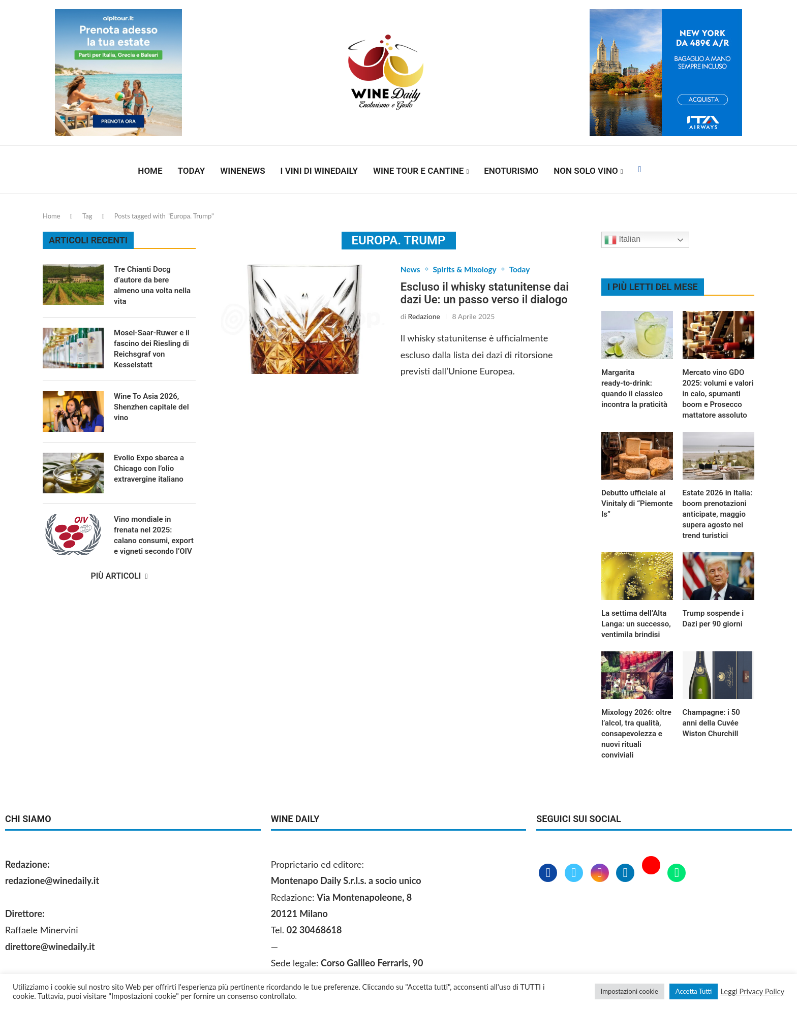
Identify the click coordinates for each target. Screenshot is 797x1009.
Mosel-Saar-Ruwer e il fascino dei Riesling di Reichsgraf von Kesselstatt (152, 348)
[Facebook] (639, 171)
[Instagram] (601, 873)
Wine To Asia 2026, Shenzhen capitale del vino (151, 407)
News (411, 269)
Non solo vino (586, 171)
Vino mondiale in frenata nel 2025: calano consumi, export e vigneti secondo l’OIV (154, 535)
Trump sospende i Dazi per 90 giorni (713, 618)
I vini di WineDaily (319, 171)
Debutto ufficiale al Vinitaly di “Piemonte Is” (637, 503)
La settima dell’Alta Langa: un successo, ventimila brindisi (636, 624)
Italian (622, 240)
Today (191, 171)
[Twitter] (575, 873)
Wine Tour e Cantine (418, 171)
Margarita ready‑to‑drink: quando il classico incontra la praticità (634, 388)
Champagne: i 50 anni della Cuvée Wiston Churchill (711, 723)
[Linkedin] (626, 873)
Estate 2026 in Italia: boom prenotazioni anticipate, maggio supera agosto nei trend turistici (717, 514)
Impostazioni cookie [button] (629, 991)
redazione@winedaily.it (52, 880)
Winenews (242, 171)
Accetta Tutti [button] (694, 991)
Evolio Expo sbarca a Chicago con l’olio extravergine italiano (149, 468)
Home (150, 171)
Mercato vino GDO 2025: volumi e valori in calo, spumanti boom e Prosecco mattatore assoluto (718, 394)
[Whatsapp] (676, 873)
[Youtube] (652, 873)
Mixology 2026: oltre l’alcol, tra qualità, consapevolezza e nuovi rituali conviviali (636, 734)
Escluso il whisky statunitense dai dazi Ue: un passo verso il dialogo (485, 293)
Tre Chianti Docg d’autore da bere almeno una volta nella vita (152, 285)
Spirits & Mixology (467, 269)
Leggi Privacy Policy (752, 991)
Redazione (424, 316)
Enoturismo (511, 171)
